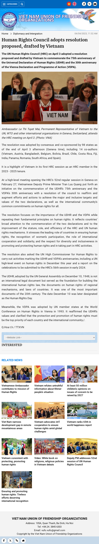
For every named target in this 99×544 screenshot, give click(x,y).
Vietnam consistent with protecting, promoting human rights (15, 461)
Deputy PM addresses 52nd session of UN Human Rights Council (82, 461)
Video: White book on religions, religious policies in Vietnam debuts (49, 461)
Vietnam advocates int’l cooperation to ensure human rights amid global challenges (48, 426)
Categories (10, 4)
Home (5, 33)
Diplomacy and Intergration (27, 33)
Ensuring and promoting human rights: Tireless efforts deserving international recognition (15, 496)
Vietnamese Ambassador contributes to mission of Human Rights (15, 389)
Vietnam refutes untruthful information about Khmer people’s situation (48, 389)
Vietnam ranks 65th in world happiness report (79, 423)
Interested (12, 345)
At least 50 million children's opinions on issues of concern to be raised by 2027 (80, 390)
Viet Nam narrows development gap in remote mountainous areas (16, 425)
